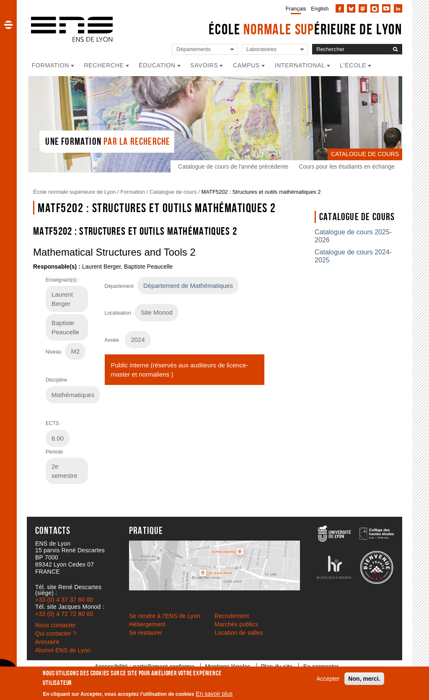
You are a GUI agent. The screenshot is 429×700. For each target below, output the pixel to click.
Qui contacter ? (55, 633)
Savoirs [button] (204, 65)
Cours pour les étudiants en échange (347, 166)
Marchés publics (236, 624)
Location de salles (238, 632)
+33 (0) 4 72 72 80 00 (64, 613)
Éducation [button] (157, 65)
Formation (132, 192)
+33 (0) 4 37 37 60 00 (64, 599)
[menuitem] (294, 8)
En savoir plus (214, 693)
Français (296, 8)
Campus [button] (246, 65)
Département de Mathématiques (188, 285)
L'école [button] (353, 65)
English (319, 8)
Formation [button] (50, 65)
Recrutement (231, 616)
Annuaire (47, 641)
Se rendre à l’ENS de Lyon (164, 616)
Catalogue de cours (173, 192)
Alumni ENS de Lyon (62, 650)
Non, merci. (364, 678)
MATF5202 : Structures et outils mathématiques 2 (260, 192)
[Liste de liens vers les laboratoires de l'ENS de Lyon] (275, 49)
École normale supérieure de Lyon (74, 192)
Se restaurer (145, 632)
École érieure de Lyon (305, 29)
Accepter (327, 678)
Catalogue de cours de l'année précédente (233, 166)
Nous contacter (55, 625)
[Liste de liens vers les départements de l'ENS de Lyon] (205, 49)
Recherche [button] (104, 65)
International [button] (300, 65)
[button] (8, 24)
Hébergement (147, 624)
